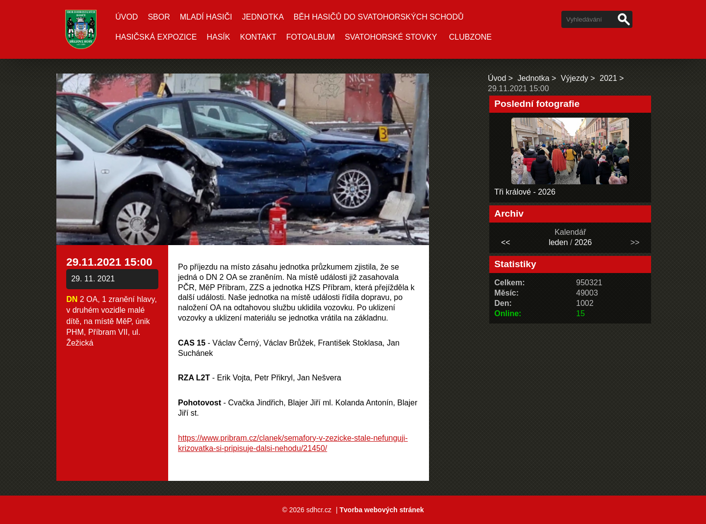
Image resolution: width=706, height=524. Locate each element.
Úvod (126, 17)
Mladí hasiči (206, 17)
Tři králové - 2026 (524, 192)
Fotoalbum (310, 37)
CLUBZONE (470, 37)
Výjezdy (574, 78)
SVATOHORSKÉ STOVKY (391, 37)
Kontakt (258, 37)
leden (558, 242)
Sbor (159, 17)
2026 (583, 242)
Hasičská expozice (156, 37)
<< (505, 242)
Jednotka (262, 17)
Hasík (218, 37)
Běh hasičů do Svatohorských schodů (379, 17)
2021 (608, 78)
